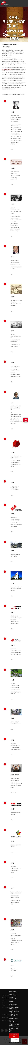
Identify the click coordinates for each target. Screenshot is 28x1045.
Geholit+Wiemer (6, 70)
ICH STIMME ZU (14, 1035)
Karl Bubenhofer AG (7, 69)
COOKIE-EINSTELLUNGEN (16, 1040)
